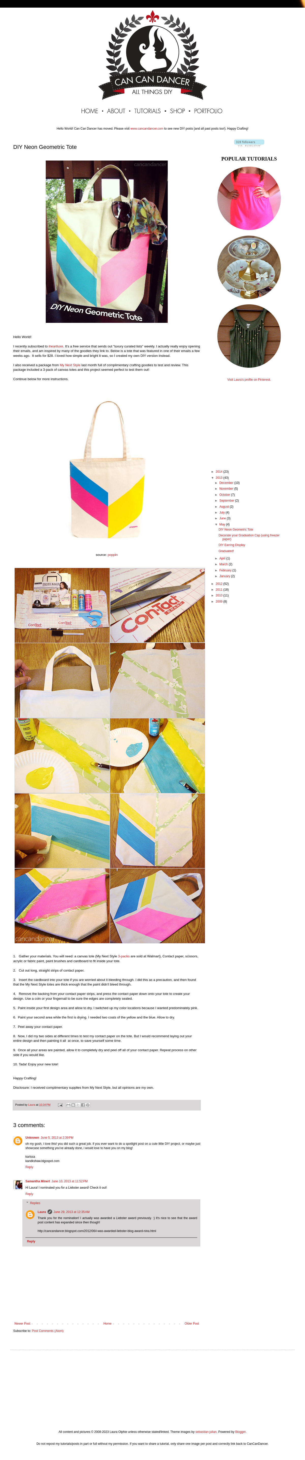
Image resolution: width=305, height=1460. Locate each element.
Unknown (32, 1137)
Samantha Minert (37, 1181)
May (222, 524)
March (224, 564)
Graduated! (226, 551)
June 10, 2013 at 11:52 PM (70, 1181)
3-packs (124, 956)
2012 (219, 584)
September (227, 500)
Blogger (240, 1432)
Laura (42, 1212)
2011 (219, 589)
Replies (35, 1203)
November (226, 488)
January (225, 576)
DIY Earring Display (232, 545)
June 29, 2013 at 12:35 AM (72, 1212)
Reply (29, 1167)
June (223, 518)
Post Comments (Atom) (48, 1331)
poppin (113, 555)
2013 (219, 478)
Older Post (192, 1323)
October (225, 495)
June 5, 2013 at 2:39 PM (57, 1137)
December (226, 483)
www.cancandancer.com (146, 128)
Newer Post (22, 1323)
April (222, 558)
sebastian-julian (206, 1432)
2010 (219, 595)
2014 (219, 471)
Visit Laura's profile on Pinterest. (249, 379)
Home (107, 1323)
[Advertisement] (249, 421)
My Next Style (70, 365)
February (225, 570)
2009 (219, 601)
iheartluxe (56, 346)
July (222, 512)
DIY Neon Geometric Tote (236, 529)
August (224, 506)
